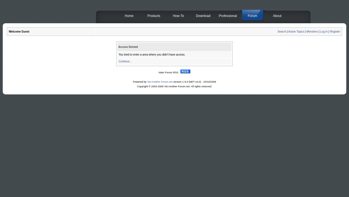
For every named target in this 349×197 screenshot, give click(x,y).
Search (281, 31)
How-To (178, 16)
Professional (228, 16)
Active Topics (296, 31)
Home (129, 16)
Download (203, 16)
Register (335, 31)
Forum (252, 16)
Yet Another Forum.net (160, 81)
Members (312, 31)
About (277, 16)
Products (153, 16)
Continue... (125, 61)
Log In (324, 31)
